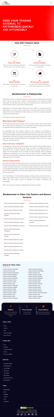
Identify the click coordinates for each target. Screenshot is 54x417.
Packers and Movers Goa (34, 272)
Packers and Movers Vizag (34, 298)
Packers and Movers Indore (34, 280)
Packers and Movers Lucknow (10, 290)
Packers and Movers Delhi (9, 283)
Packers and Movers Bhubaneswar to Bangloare (14, 203)
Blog (4, 330)
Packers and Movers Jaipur (34, 281)
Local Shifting (6, 368)
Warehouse (6, 370)
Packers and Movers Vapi (34, 294)
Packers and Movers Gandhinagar (36, 271)
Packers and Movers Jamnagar (35, 283)
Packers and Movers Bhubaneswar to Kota (13, 246)
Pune (4, 399)
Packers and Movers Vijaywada (35, 296)
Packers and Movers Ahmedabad (10, 269)
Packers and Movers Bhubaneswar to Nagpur (39, 206)
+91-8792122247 (27, 314)
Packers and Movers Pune (34, 285)
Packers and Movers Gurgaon (35, 274)
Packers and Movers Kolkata (9, 289)
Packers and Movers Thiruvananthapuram (37, 292)
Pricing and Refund (7, 349)
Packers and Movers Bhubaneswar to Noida (38, 203)
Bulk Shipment (6, 380)
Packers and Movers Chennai (9, 280)
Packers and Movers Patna (9, 296)
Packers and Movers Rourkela (35, 290)
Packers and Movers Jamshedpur (10, 285)
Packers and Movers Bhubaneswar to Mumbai (14, 206)
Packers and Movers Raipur (34, 287)
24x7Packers (24, 410)
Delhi (4, 392)
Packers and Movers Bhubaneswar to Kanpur (39, 225)
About (4, 325)
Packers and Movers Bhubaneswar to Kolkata (13, 222)
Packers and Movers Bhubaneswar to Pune (38, 213)
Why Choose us (7, 335)
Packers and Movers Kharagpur (10, 287)
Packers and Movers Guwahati (35, 276)
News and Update (7, 333)
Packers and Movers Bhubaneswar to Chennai (14, 218)
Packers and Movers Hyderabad (35, 278)
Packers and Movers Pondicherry (10, 298)
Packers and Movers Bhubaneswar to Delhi (13, 210)
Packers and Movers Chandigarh (10, 278)
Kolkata (5, 396)
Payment (5, 347)
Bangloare (5, 394)
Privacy (5, 351)
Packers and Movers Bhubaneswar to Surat (38, 210)
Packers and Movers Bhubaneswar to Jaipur (38, 217)
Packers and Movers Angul (9, 271)
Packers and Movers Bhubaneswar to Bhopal (13, 250)
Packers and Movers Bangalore (10, 274)
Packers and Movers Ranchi (34, 289)
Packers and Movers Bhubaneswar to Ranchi (13, 243)
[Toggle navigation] (51, 2)
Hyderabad (6, 401)
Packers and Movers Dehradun (35, 269)
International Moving (8, 377)
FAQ (4, 344)
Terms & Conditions (7, 354)
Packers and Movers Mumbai (9, 292)
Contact (5, 328)
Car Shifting (6, 373)
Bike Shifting (6, 375)
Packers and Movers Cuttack (9, 281)
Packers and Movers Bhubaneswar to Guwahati (14, 225)
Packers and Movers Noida (9, 294)
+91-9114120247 (27, 312)
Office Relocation (7, 366)
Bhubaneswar (6, 389)
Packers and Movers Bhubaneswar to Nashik (13, 239)
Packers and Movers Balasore (10, 276)
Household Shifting (7, 363)
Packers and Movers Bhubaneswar (11, 272)
